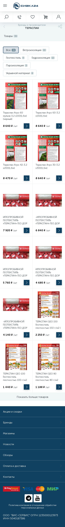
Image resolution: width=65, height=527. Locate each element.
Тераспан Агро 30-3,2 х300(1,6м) (48, 166)
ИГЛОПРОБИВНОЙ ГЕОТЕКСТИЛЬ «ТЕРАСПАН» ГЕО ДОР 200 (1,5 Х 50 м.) (15, 274)
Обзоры (32, 455)
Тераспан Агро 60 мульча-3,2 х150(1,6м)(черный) (15, 115)
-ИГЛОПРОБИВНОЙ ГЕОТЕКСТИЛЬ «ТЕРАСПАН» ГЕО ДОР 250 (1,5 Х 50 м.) (48, 222)
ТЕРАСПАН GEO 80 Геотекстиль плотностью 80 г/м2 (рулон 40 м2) (47, 378)
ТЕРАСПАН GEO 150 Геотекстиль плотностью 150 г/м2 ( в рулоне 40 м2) (48, 326)
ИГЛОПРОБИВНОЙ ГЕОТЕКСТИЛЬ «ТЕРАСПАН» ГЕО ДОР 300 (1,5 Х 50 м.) (15, 222)
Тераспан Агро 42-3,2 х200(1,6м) (15, 166)
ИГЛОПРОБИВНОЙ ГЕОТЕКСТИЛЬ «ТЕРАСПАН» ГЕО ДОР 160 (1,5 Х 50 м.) (48, 274)
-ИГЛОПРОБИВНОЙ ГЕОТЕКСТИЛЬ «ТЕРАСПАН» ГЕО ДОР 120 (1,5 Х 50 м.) (15, 326)
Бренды (32, 422)
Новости (32, 444)
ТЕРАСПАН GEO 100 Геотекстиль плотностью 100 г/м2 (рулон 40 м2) (15, 378)
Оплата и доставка (32, 466)
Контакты (32, 476)
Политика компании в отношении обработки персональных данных (32, 506)
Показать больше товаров (32, 397)
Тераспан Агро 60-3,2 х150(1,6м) (48, 114)
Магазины (32, 433)
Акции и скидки (32, 411)
